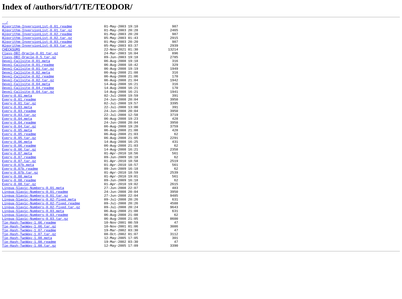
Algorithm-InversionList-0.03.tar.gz (37, 50)
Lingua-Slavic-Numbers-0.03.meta (33, 249)
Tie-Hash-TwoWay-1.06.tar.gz (29, 267)
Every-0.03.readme (19, 129)
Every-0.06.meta (17, 166)
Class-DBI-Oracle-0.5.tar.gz (29, 64)
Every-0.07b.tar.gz (20, 203)
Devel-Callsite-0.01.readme (28, 74)
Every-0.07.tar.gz (19, 189)
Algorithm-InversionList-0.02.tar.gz (37, 41)
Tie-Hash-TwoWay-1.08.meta (27, 281)
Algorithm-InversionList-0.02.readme (37, 37)
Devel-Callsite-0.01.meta (26, 69)
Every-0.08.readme (19, 212)
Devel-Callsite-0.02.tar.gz (28, 92)
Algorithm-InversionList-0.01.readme (37, 27)
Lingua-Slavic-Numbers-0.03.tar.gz (35, 258)
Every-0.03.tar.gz (19, 134)
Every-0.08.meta (17, 207)
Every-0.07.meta (17, 180)
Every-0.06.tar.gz (19, 175)
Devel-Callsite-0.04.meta (26, 97)
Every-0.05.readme (19, 157)
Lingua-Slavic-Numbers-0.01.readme (35, 226)
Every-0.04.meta (17, 138)
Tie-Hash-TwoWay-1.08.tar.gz (29, 290)
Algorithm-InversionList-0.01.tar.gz (37, 32)
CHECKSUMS (11, 55)
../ (5, 23)
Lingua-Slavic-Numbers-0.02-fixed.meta (39, 235)
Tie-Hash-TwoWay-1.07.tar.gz (29, 277)
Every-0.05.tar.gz (19, 161)
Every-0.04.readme (19, 143)
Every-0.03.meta (17, 124)
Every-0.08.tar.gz (19, 217)
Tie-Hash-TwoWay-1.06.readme (29, 263)
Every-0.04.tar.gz (19, 147)
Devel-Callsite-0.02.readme (28, 87)
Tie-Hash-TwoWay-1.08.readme (29, 286)
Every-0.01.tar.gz (19, 120)
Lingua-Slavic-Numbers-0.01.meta (33, 221)
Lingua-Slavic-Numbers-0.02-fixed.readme (41, 240)
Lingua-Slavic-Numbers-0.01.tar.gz (35, 230)
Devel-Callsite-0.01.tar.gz (28, 78)
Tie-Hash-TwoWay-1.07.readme (29, 272)
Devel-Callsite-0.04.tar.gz (28, 106)
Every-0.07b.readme (20, 198)
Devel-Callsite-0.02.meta (26, 83)
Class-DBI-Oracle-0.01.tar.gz (30, 60)
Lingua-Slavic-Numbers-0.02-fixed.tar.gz (41, 244)
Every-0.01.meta (17, 110)
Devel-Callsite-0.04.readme (28, 101)
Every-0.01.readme (19, 115)
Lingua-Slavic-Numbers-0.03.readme (35, 254)
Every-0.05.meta (17, 152)
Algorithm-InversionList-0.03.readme (37, 46)
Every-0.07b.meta (18, 194)
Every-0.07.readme (19, 184)
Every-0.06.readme (19, 170)
